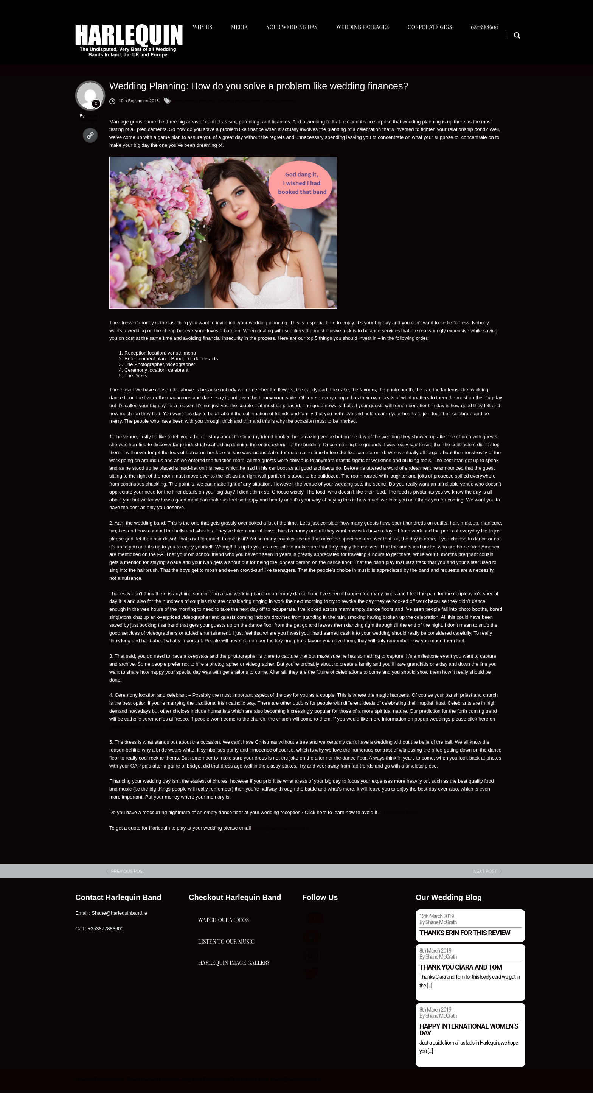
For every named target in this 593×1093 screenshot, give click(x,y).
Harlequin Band (401, 815)
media (190, 103)
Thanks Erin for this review (464, 936)
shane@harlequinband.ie (279, 831)
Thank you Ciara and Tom (460, 971)
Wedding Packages (368, 47)
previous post (128, 874)
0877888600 (492, 47)
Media (241, 47)
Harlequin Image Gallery (234, 1007)
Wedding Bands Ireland (238, 103)
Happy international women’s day (468, 1033)
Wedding (207, 103)
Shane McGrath (89, 121)
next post (485, 874)
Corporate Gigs (436, 47)
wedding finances (279, 103)
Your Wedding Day (295, 47)
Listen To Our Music (226, 969)
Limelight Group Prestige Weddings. (149, 730)
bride (177, 103)
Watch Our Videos (223, 931)
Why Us (203, 47)
